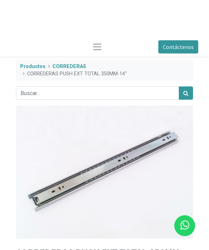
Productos (32, 66)
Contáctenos (178, 46)
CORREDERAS (69, 66)
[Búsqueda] (186, 93)
